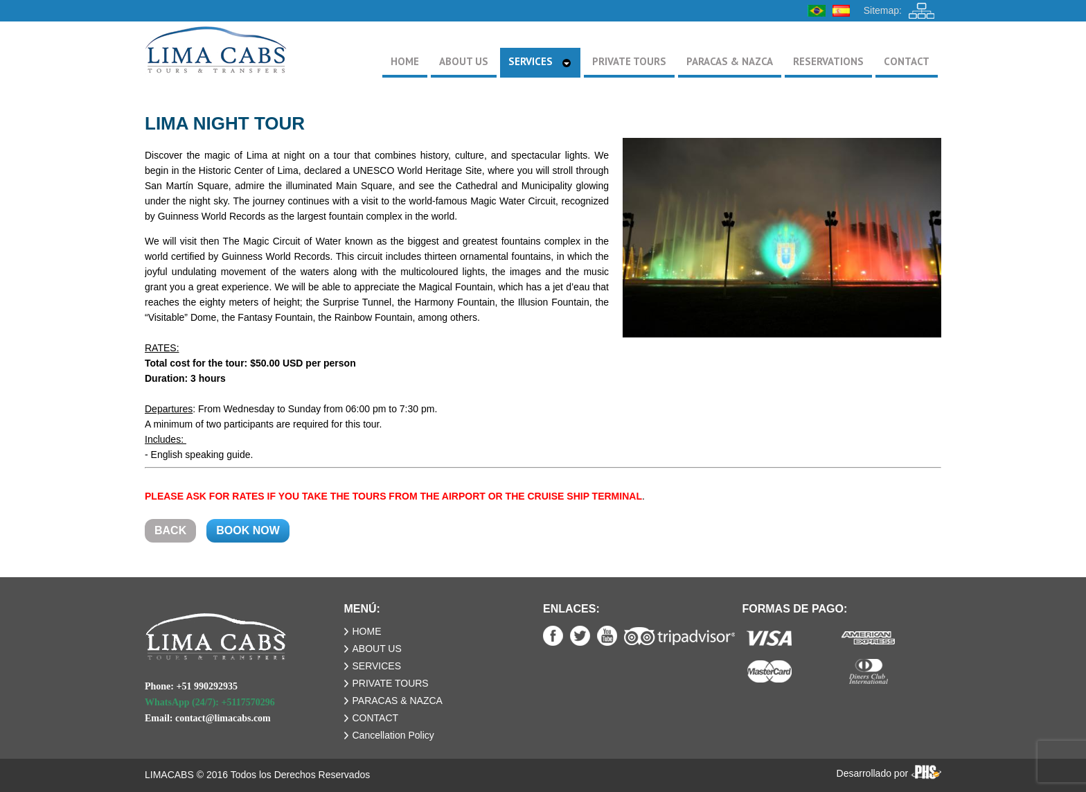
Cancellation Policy (393, 735)
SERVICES (377, 665)
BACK (170, 530)
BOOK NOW (248, 530)
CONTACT (376, 717)
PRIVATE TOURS (391, 683)
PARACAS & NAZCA (398, 700)
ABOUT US (377, 648)
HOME (367, 631)
